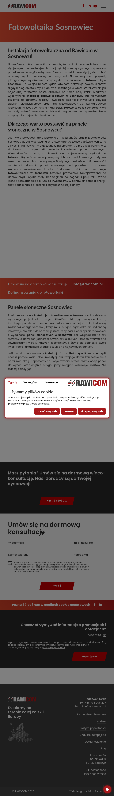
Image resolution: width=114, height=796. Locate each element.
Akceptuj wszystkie (91, 411)
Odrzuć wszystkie (47, 411)
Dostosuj (69, 411)
